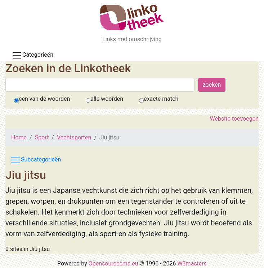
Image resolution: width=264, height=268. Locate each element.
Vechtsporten (74, 137)
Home (19, 137)
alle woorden (106, 98)
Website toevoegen (234, 118)
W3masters (192, 263)
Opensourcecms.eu (113, 263)
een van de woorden (44, 98)
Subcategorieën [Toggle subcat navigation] (35, 160)
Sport (42, 137)
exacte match (161, 98)
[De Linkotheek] (132, 17)
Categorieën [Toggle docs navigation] (32, 55)
